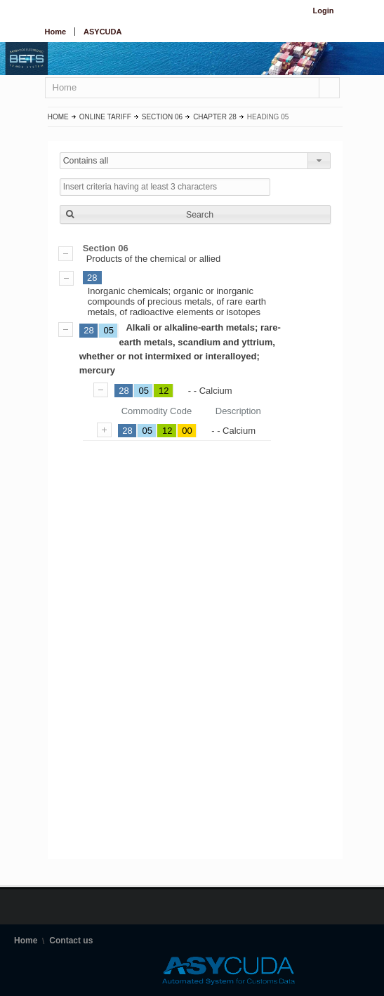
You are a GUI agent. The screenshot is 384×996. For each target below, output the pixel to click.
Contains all (86, 161)
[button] (195, 214)
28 (92, 277)
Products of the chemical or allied (195, 253)
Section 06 (162, 117)
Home (56, 31)
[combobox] (195, 160)
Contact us (71, 940)
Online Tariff (105, 117)
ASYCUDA (102, 31)
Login (323, 10)
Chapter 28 (215, 117)
